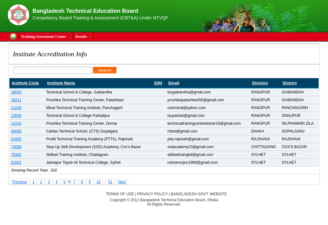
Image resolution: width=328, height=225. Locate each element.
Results (83, 36)
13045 (16, 115)
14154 (16, 123)
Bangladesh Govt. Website (199, 194)
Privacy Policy (152, 194)
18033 (16, 92)
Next (122, 182)
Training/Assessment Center (46, 36)
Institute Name (61, 83)
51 (110, 182)
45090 (16, 131)
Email (173, 83)
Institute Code (25, 83)
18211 (16, 100)
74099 (16, 147)
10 (98, 182)
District (290, 83)
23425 (16, 139)
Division (260, 83)
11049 (16, 108)
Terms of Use (120, 194)
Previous (19, 182)
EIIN (158, 83)
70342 (16, 154)
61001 (16, 162)
